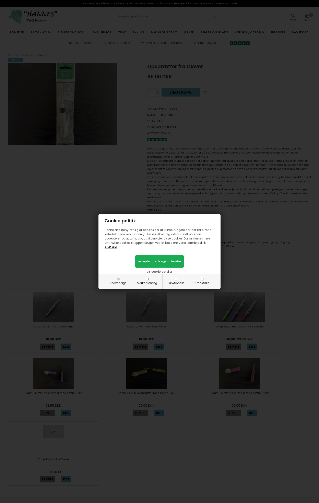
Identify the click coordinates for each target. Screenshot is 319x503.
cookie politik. (196, 243)
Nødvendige (118, 283)
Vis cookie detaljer (159, 272)
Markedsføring (147, 283)
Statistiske (202, 283)
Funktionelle (176, 283)
